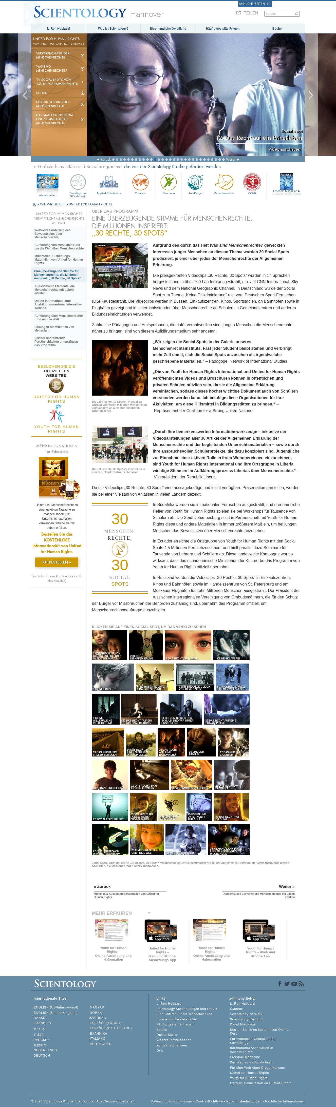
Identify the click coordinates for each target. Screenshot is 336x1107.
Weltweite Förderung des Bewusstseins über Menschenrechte (52, 233)
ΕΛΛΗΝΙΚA (98, 1033)
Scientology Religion (246, 1019)
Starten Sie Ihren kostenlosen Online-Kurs (260, 1032)
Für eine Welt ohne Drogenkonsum (257, 1068)
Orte (159, 1050)
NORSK (96, 1013)
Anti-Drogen (195, 184)
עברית (40, 1029)
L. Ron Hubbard (58, 28)
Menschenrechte (224, 184)
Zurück (106, 159)
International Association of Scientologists (251, 1050)
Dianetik (236, 1009)
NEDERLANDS (45, 1050)
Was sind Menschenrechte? (51, 68)
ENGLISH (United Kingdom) (56, 1013)
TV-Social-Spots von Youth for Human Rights (57, 81)
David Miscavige (243, 1024)
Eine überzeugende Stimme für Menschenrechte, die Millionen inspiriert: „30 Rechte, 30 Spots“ (57, 274)
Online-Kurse (166, 1035)
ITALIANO (98, 1038)
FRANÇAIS (42, 1023)
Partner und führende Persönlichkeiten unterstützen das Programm (56, 341)
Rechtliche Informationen (285, 1101)
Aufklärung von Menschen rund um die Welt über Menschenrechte (59, 246)
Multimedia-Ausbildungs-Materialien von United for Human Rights (58, 259)
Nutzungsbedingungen (244, 1101)
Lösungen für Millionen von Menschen (54, 328)
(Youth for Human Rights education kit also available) (57, 578)
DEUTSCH (42, 1055)
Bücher (277, 28)
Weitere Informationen (174, 1040)
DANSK (39, 1018)
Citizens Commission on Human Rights (260, 1083)
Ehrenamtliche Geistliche (168, 28)
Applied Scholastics (109, 184)
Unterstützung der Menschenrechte (53, 104)
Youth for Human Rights (249, 1078)
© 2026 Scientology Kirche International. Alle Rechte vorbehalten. (83, 1101)
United (41, 93)
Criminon (141, 184)
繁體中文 (40, 1045)
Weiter (231, 159)
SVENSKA (98, 1018)
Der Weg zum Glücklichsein (78, 185)
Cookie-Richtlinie (209, 1101)
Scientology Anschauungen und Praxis (186, 1009)
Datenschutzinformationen (171, 1101)
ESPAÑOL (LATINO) (106, 1023)
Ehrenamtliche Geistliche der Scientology (253, 1041)
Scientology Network (246, 1014)
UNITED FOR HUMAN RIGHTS (90, 204)
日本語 (39, 1035)
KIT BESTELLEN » (57, 562)
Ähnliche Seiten (254, 4)
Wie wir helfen (47, 195)
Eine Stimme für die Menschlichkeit (184, 1014)
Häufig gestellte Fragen (223, 28)
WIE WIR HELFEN (53, 204)
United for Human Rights (249, 1073)
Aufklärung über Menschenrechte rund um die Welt (58, 317)
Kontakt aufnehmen (171, 1045)
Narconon (168, 184)
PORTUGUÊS (100, 1044)
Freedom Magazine (286, 192)
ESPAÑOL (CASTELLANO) (111, 1028)
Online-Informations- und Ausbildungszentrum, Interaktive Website (58, 304)
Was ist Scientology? (113, 28)
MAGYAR (97, 1007)
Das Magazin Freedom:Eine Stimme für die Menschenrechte (54, 119)
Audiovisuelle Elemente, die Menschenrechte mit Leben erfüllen (54, 289)
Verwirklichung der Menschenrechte (52, 55)
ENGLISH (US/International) (56, 1007)
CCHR (252, 184)
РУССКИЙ (42, 1040)
